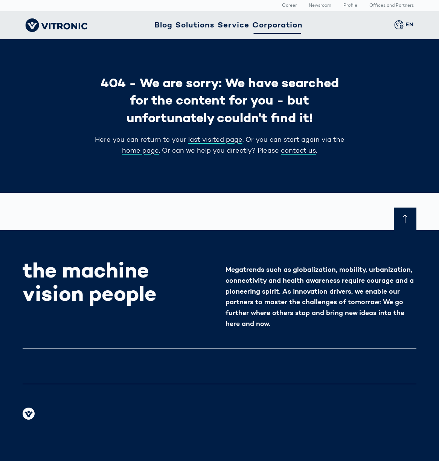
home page (140, 151)
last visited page (215, 140)
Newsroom (320, 6)
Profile (350, 6)
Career (289, 6)
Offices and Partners (391, 6)
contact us (298, 151)
